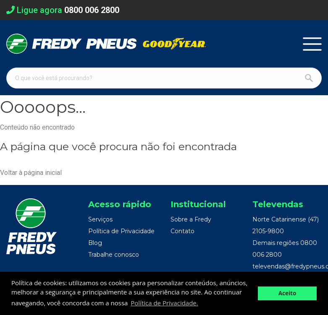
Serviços (100, 219)
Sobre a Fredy (191, 219)
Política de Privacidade (121, 231)
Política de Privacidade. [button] (164, 303)
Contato (182, 231)
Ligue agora (62, 10)
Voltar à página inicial (31, 173)
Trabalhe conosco (113, 254)
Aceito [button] (287, 293)
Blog (95, 243)
